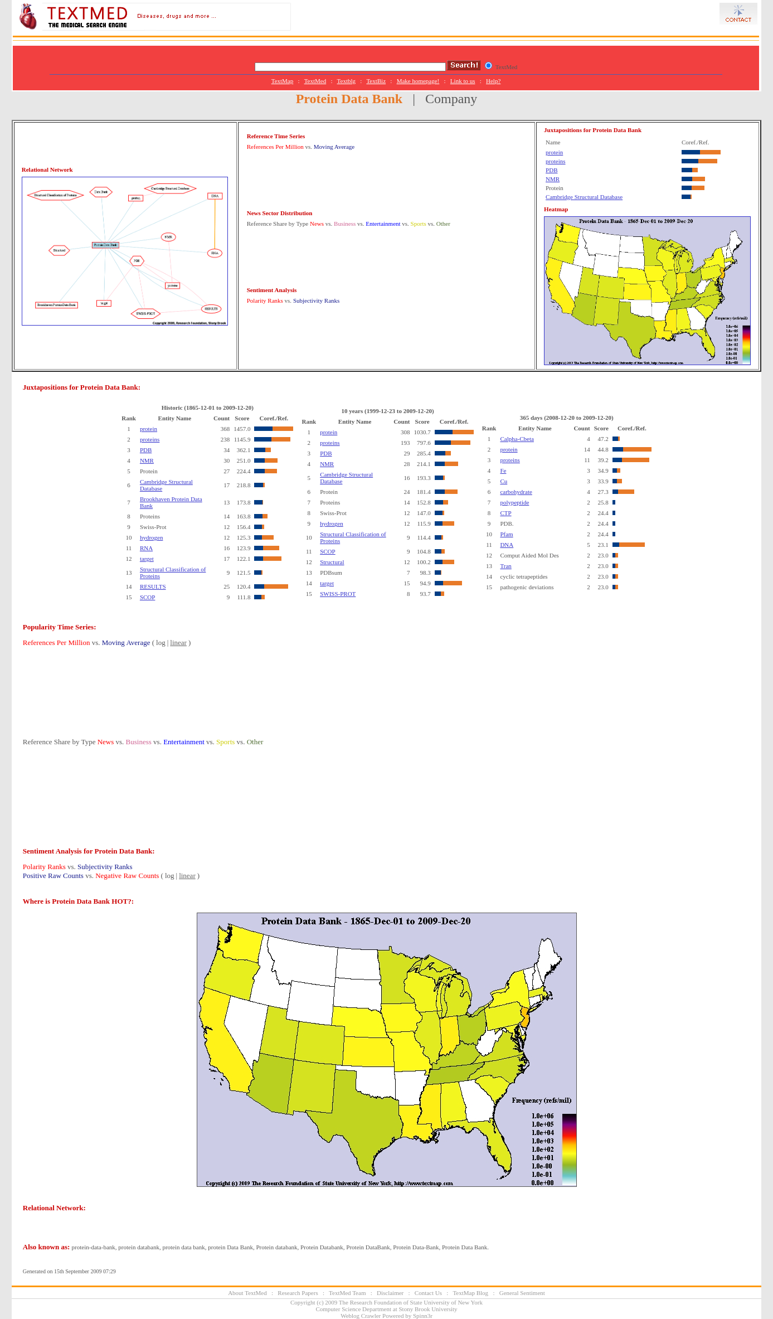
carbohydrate (516, 491)
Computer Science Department (353, 1309)
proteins (555, 161)
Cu (503, 481)
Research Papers (298, 1292)
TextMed (315, 80)
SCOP (147, 597)
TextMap (282, 80)
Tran (505, 565)
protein (554, 152)
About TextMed (247, 1292)
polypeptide (514, 502)
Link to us (462, 80)
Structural (332, 562)
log (161, 642)
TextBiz (376, 80)
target (147, 558)
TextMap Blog (470, 1292)
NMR (553, 179)
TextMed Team (347, 1292)
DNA (506, 544)
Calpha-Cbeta (516, 438)
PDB (551, 170)
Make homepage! (418, 80)
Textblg (346, 80)
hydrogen (151, 537)
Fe (503, 470)
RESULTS (153, 586)
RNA (146, 548)
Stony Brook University (427, 1309)
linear (178, 642)
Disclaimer (390, 1292)
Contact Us (428, 1292)
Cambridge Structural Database (584, 196)
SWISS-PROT (338, 593)
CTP (505, 513)
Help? (493, 80)
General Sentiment (522, 1292)
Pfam (506, 534)
